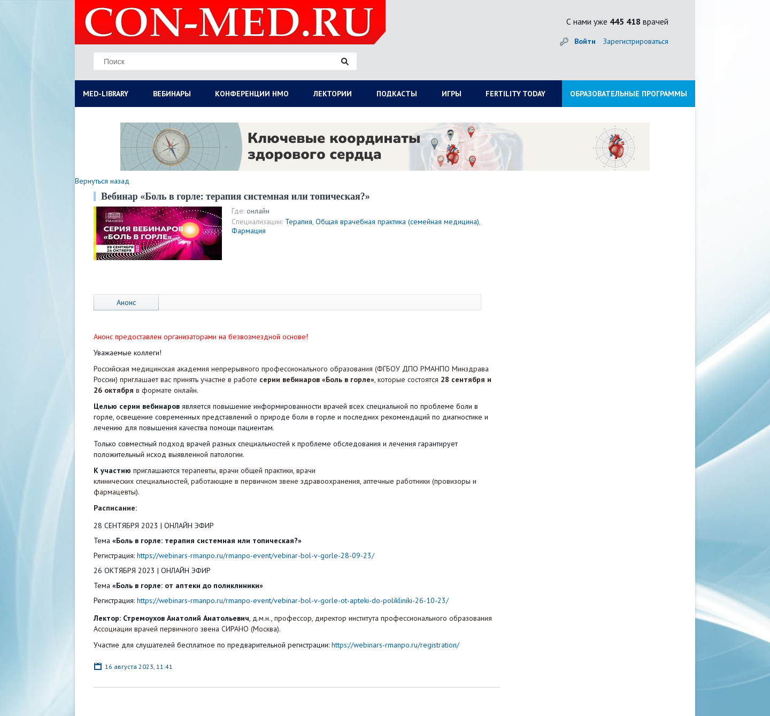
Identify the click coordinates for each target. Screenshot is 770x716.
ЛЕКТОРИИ (332, 93)
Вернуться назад (102, 181)
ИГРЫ (451, 93)
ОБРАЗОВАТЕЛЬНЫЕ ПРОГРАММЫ (628, 93)
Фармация (249, 230)
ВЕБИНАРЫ (172, 93)
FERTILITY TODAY (515, 93)
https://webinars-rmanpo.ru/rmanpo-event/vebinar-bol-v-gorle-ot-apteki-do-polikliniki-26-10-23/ (293, 600)
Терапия (298, 221)
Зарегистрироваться (635, 41)
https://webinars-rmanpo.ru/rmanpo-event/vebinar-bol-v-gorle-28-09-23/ (255, 555)
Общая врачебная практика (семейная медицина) (397, 221)
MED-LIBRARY (105, 93)
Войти (585, 41)
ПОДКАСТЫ (396, 93)
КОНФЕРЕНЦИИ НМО (252, 93)
